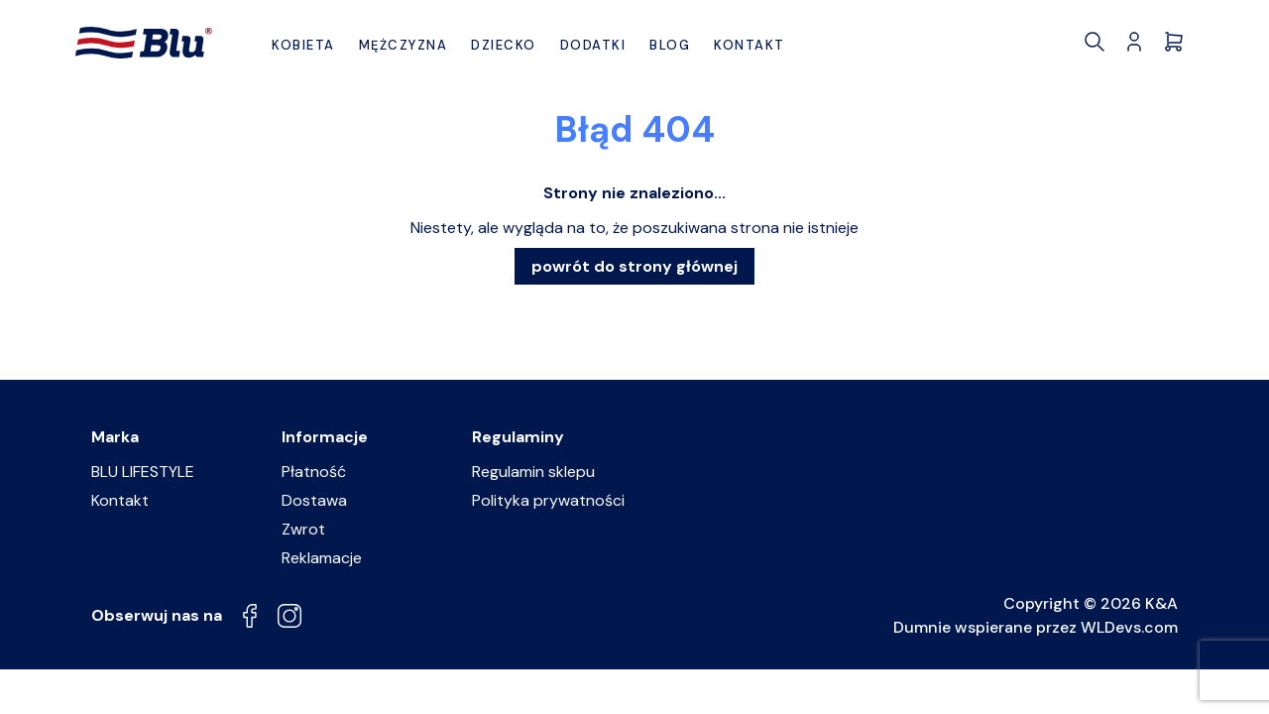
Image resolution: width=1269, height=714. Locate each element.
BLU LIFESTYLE (142, 471)
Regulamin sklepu (533, 471)
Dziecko (503, 45)
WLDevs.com (1129, 627)
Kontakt (749, 45)
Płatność (314, 471)
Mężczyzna (403, 45)
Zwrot (303, 529)
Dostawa (314, 500)
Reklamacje (322, 557)
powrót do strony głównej (634, 266)
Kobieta (303, 45)
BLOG (669, 45)
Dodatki (593, 45)
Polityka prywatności (548, 500)
